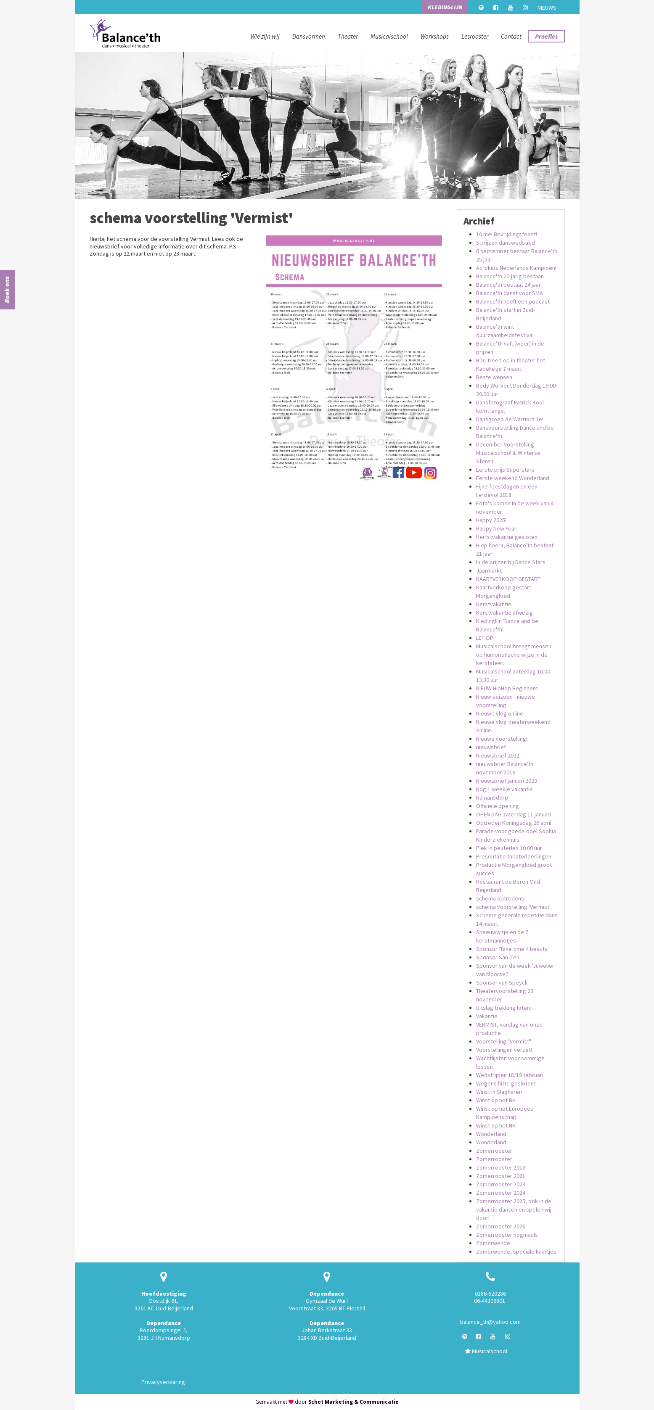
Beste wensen (494, 377)
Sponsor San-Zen (497, 957)
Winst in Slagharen (499, 1092)
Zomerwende (493, 1243)
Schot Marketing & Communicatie (353, 1401)
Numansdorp (492, 797)
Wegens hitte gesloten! (505, 1083)
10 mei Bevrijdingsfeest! (506, 234)
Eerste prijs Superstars (505, 469)
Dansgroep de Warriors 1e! (509, 419)
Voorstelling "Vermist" (503, 1041)
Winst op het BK (496, 1100)
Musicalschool (389, 36)
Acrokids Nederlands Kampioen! (516, 268)
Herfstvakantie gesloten (506, 537)
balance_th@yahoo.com (490, 1322)
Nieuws (546, 7)
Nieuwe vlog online (499, 713)
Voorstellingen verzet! (504, 1050)
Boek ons (7, 289)
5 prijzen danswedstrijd (505, 242)
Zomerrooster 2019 (500, 1167)
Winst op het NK (496, 1125)
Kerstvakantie (493, 604)
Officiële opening (497, 806)
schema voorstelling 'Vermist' (513, 907)
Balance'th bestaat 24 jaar (508, 284)
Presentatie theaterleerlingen (513, 856)
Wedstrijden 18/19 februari (509, 1075)
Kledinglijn (445, 7)
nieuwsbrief (491, 747)
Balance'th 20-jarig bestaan (510, 276)
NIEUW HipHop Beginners (507, 688)
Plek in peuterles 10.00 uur (509, 848)
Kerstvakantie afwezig (504, 612)
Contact (511, 36)
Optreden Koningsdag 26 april (513, 822)
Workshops (435, 36)
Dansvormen (308, 36)
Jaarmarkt (489, 570)
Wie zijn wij (265, 36)
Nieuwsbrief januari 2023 (506, 780)
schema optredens (500, 898)
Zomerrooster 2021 (500, 1176)
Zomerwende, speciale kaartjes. (517, 1251)
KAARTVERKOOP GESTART (508, 579)
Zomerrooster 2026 (500, 1226)
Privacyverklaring (163, 1382)
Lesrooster (474, 36)
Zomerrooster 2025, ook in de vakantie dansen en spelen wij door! (513, 1209)
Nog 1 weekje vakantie (504, 789)
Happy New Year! (497, 528)
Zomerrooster (494, 1150)
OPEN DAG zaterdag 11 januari (513, 814)
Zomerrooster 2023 (500, 1184)
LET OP (484, 638)
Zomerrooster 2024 (500, 1192)
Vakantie (487, 1016)
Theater (348, 36)
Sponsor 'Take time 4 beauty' (512, 949)
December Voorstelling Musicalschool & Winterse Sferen (508, 453)
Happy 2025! (491, 520)
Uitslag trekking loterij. (504, 1007)
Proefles (546, 36)
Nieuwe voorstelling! (501, 738)
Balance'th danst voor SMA (509, 293)
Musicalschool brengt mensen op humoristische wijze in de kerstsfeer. (513, 654)
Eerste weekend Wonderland (512, 478)
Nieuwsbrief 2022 (497, 755)
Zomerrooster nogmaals (507, 1234)
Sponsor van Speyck (502, 982)
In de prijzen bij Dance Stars (510, 562)
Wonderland (491, 1134)
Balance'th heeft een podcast (513, 301)
